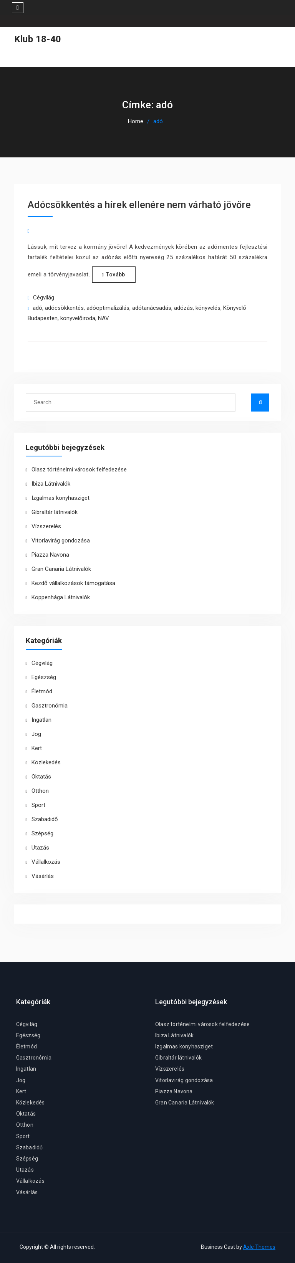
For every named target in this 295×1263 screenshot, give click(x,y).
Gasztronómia (49, 705)
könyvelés (208, 307)
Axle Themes (259, 1247)
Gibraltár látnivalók (54, 512)
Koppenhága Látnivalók (60, 597)
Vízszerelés (46, 526)
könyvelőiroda (77, 318)
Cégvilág (43, 297)
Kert (36, 748)
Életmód (41, 691)
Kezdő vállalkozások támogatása (73, 583)
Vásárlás (42, 876)
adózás (183, 307)
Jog (36, 734)
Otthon (40, 790)
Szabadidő (44, 819)
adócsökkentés (64, 307)
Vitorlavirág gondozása (60, 540)
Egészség (43, 677)
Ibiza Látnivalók (50, 483)
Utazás (40, 847)
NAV (103, 318)
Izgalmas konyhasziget (60, 497)
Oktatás (41, 776)
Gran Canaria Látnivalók (61, 568)
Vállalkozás (45, 861)
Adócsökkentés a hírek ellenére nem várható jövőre (139, 204)
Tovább (115, 274)
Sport (38, 805)
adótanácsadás (151, 307)
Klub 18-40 (37, 39)
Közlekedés (46, 762)
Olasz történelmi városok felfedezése (79, 469)
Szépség (42, 833)
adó (37, 307)
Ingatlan (41, 719)
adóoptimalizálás (107, 307)
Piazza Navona (50, 554)
